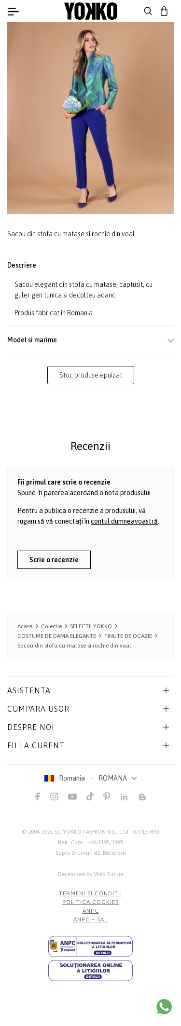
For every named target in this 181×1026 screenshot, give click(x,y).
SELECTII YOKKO (91, 626)
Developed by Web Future (91, 874)
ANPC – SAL (90, 919)
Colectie (51, 626)
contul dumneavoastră (124, 521)
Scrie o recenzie (54, 560)
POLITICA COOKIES (90, 902)
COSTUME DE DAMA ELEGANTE (56, 636)
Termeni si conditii (90, 893)
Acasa (25, 626)
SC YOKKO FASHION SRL (85, 831)
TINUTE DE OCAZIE (128, 636)
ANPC (91, 910)
